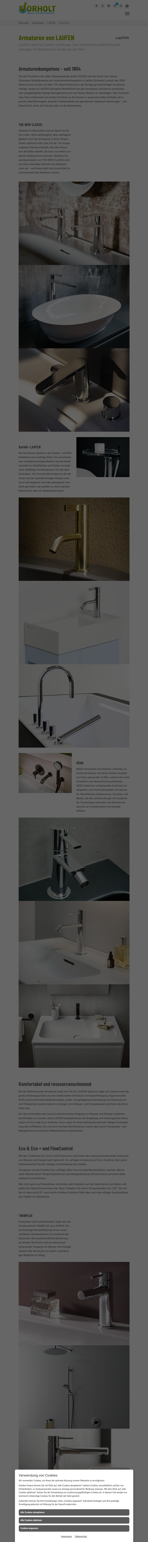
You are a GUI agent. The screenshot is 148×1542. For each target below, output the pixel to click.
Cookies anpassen (29, 1528)
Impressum (66, 1536)
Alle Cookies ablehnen (31, 1520)
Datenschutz (81, 1536)
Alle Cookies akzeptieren (32, 1512)
